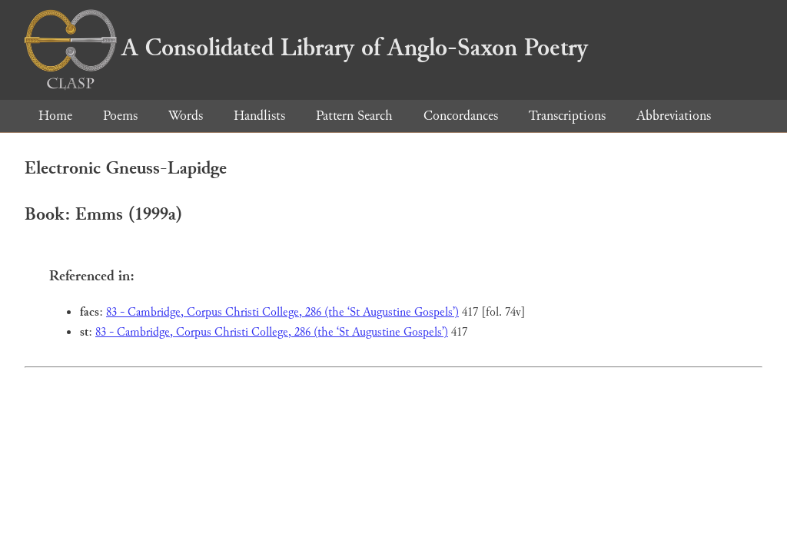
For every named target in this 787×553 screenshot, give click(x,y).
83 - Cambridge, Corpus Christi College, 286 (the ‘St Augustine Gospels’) (282, 312)
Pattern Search (354, 115)
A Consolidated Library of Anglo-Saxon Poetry (306, 47)
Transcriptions (567, 115)
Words (185, 115)
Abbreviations (673, 115)
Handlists (259, 115)
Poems (120, 115)
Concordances (460, 115)
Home (55, 115)
